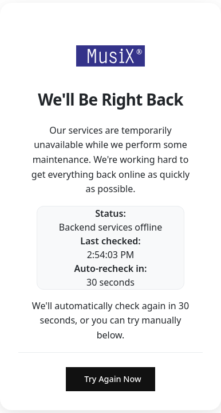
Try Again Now (112, 378)
